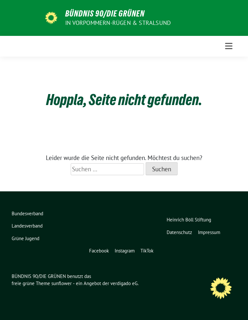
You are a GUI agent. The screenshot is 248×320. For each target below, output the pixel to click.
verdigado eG (124, 283)
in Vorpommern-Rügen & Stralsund (118, 23)
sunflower (61, 283)
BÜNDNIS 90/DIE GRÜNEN (105, 13)
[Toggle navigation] (228, 46)
